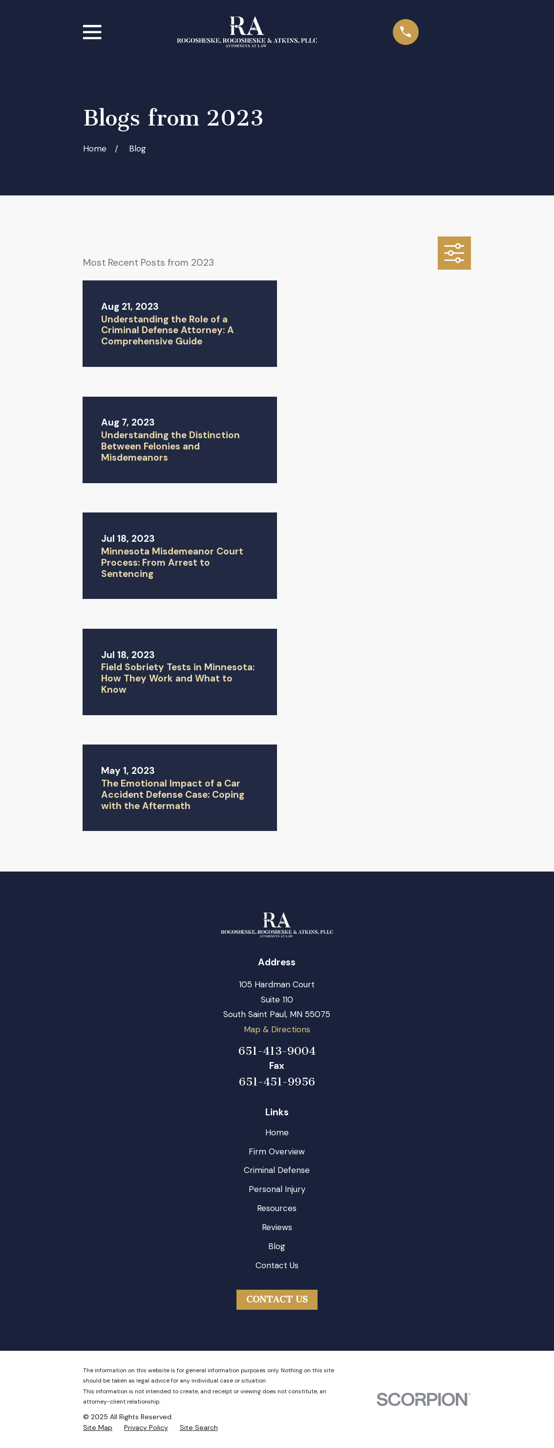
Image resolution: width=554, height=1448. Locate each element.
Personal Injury (277, 1189)
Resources (277, 1208)
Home (277, 1132)
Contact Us (277, 1265)
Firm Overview (277, 1151)
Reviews (277, 1227)
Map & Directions (277, 1029)
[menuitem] (97, 1428)
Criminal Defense (277, 1170)
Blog (276, 1246)
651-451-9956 (277, 1082)
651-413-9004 (277, 1051)
